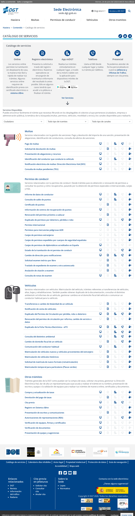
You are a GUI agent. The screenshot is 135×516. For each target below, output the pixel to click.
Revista (13, 488)
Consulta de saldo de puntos (38, 199)
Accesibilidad (61, 466)
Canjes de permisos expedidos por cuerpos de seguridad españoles (55, 240)
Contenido (17, 27)
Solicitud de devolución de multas (40, 149)
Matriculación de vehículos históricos (42, 357)
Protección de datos (97, 462)
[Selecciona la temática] (67, 121)
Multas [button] (35, 19)
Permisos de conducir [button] (62, 19)
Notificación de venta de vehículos (40, 309)
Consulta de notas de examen (38, 275)
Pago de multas (32, 144)
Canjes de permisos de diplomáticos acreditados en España (52, 245)
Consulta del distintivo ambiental (40, 336)
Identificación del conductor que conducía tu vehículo (49, 159)
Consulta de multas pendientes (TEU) (41, 169)
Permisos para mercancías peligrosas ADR (44, 230)
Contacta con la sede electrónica (113, 478)
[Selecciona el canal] (111, 121)
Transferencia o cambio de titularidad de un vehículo (49, 304)
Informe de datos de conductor (39, 194)
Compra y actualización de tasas (39, 392)
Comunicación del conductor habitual (42, 346)
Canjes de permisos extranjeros (39, 235)
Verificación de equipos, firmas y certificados (45, 422)
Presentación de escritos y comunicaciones (44, 412)
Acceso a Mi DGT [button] (117, 11)
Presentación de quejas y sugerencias (42, 433)
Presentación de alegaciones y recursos (43, 154)
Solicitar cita (41, 485)
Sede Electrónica (67, 11)
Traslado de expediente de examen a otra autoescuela (49, 265)
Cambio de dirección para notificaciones (43, 255)
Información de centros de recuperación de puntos (48, 209)
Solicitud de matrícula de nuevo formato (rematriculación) (51, 362)
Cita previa (30, 402)
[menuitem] (14, 21)
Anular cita (40, 494)
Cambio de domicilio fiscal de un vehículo (43, 341)
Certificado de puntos (35, 204)
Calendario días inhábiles (39, 462)
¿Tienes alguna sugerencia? (116, 483)
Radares (14, 497)
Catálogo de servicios (15, 462)
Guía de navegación (118, 462)
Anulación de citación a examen (39, 270)
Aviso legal (58, 462)
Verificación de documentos (37, 428)
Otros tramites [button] (117, 19)
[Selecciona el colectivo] (23, 121)
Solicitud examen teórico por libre (40, 260)
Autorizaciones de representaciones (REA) (44, 417)
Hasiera (15, 19)
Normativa (65, 488)
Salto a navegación (24, 2)
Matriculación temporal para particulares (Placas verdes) (51, 367)
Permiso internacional (35, 225)
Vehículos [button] (92, 19)
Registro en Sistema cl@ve (37, 407)
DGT (12, 485)
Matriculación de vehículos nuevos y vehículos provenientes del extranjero (59, 352)
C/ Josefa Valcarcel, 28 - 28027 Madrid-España (94, 514)
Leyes (62, 485)
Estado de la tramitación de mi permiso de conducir (48, 250)
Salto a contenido (8, 2)
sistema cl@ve (16, 93)
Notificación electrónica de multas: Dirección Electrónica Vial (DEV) (55, 164)
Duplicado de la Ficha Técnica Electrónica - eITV (46, 327)
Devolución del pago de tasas (38, 397)
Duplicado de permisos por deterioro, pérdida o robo (49, 220)
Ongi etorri (98, 11)
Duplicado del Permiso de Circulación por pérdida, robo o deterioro (55, 314)
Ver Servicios (67, 98)
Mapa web (74, 466)
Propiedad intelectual (75, 462)
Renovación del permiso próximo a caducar (45, 215)
